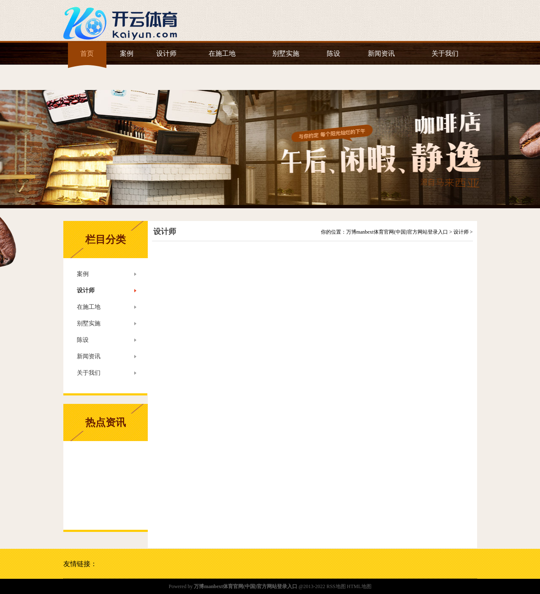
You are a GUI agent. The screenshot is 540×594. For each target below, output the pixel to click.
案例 (126, 53)
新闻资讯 (381, 53)
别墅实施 (285, 53)
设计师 (166, 53)
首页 (87, 53)
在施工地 (222, 53)
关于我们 (445, 53)
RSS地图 (335, 586)
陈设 (333, 53)
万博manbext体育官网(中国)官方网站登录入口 (397, 232)
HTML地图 (359, 586)
